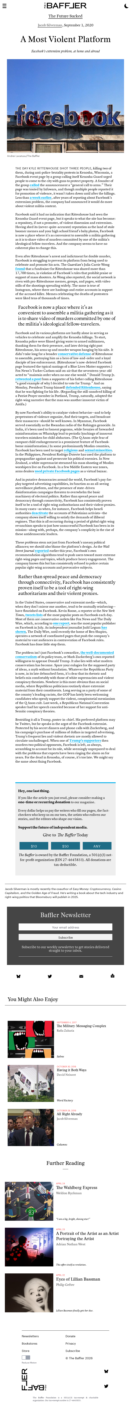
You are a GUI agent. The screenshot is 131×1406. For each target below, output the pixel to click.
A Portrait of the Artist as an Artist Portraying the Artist (87, 1236)
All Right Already (69, 1114)
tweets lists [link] (34, 615)
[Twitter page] (106, 1386)
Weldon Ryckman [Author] (69, 1193)
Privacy (71, 1343)
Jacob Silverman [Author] (50, 25)
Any (97, 845)
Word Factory (65, 1100)
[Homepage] (66, 5)
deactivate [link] (40, 513)
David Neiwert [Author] (66, 1075)
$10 (34, 845)
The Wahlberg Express (76, 1187)
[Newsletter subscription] (65, 937)
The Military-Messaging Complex (81, 1026)
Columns (62, 1144)
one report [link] (61, 623)
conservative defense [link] (74, 354)
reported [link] (42, 551)
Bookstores (29, 1343)
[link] (18, 976)
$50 (65, 845)
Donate (70, 1335)
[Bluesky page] (106, 1371)
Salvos (60, 1056)
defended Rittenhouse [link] (83, 387)
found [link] (20, 269)
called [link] (34, 185)
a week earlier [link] (41, 197)
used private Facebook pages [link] (57, 471)
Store (25, 1350)
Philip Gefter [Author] (65, 1284)
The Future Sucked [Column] (65, 16)
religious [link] (71, 450)
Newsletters (30, 1335)
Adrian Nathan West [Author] (70, 1244)
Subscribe (73, 1350)
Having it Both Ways (71, 1070)
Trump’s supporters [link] (85, 740)
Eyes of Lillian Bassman (78, 1279)
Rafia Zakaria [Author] (65, 1030)
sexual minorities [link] (98, 450)
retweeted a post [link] (28, 379)
